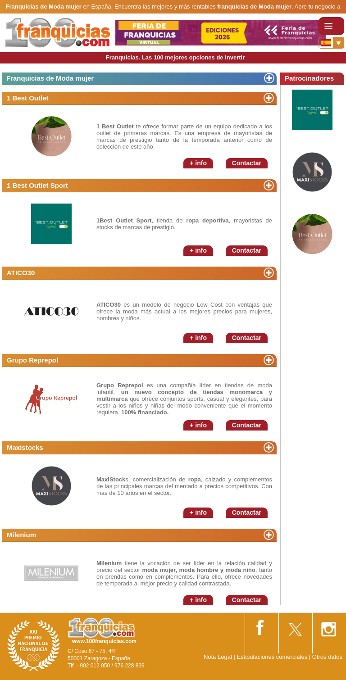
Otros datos (327, 656)
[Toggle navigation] (331, 26)
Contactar (246, 163)
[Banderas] (331, 43)
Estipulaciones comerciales (273, 656)
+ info (198, 163)
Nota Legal (218, 656)
